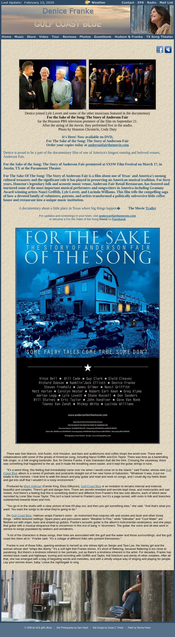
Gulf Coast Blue (91, 486)
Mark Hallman (33, 486)
